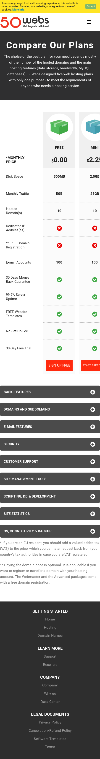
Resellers (50, 664)
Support (50, 656)
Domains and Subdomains (50, 409)
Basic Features (50, 392)
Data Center (50, 701)
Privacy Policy (50, 722)
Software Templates (50, 739)
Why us (50, 693)
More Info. (18, 9)
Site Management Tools (50, 479)
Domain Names (50, 635)
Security (50, 444)
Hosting (50, 627)
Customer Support (50, 461)
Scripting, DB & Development (50, 496)
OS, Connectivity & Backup (50, 531)
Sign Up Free (59, 365)
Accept (91, 6)
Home (50, 619)
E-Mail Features (50, 427)
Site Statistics (50, 514)
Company (50, 685)
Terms (50, 747)
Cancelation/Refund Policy (50, 730)
